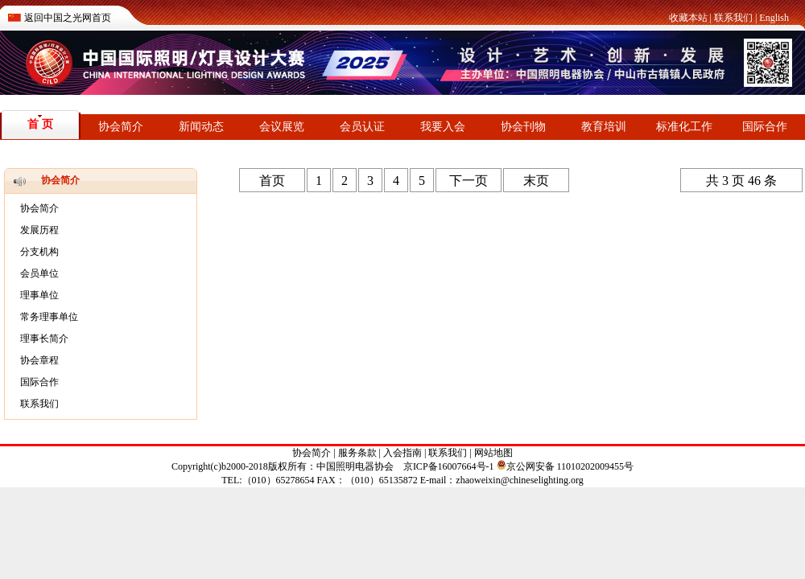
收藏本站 (688, 17)
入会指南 (402, 452)
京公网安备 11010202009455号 (565, 466)
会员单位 (39, 273)
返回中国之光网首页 (67, 17)
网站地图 (493, 452)
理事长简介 (44, 338)
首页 (272, 180)
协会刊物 (523, 127)
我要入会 (442, 127)
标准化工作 (684, 127)
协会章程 (39, 360)
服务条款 (357, 452)
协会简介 (120, 127)
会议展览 (281, 127)
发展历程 (39, 230)
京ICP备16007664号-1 (448, 466)
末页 (536, 180)
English (774, 17)
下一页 (468, 180)
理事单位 (39, 295)
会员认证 (362, 127)
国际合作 (764, 127)
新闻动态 (201, 127)
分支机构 (39, 251)
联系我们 (733, 17)
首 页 (40, 124)
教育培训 (603, 127)
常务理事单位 (49, 316)
